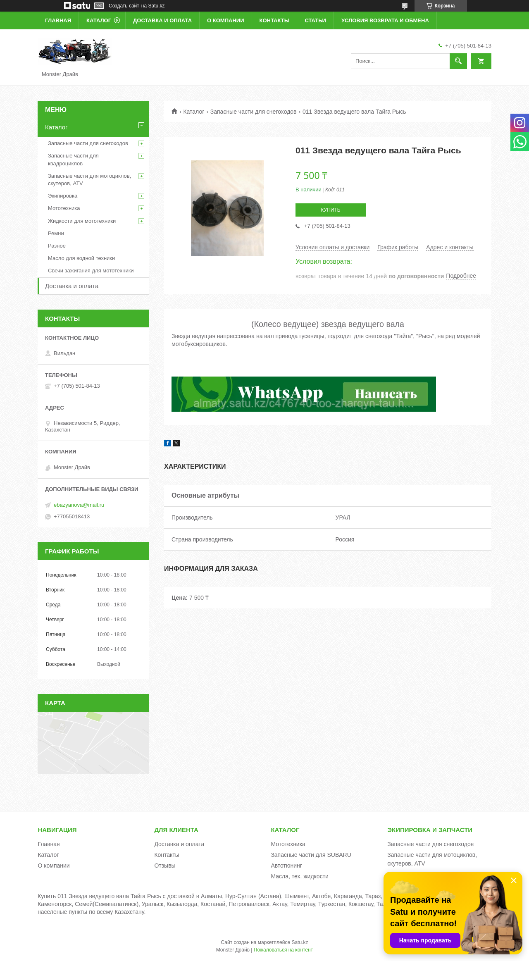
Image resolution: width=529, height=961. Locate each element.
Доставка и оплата (162, 20)
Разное (57, 246)
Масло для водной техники (81, 258)
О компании (225, 20)
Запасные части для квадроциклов (73, 159)
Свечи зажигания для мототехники (91, 270)
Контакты (275, 20)
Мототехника (64, 208)
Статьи (315, 20)
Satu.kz (299, 942)
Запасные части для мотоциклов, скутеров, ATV (89, 179)
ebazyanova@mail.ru (79, 505)
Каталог (98, 20)
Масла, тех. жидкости (300, 876)
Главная (58, 20)
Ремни (56, 233)
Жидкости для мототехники (82, 221)
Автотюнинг (286, 865)
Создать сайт (124, 6)
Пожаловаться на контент (283, 950)
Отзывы (164, 865)
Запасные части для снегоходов (253, 111)
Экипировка (62, 196)
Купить (330, 210)
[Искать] (458, 61)
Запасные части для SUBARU (311, 854)
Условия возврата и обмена (385, 20)
